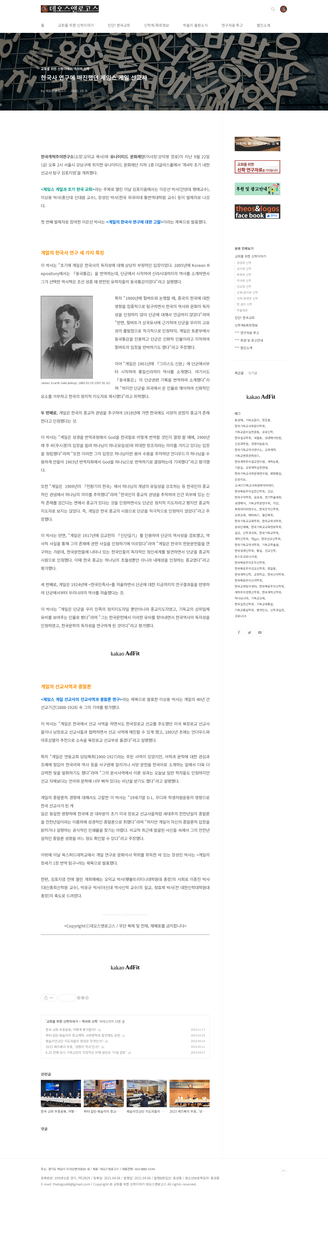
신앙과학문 (241, 444)
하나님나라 (241, 598)
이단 (276, 503)
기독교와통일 (265, 604)
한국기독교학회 (269, 533)
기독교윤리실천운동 (247, 432)
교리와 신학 (244, 268)
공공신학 (267, 432)
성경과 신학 (244, 263)
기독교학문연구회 (259, 503)
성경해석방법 (273, 438)
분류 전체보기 (244, 248)
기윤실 (239, 467)
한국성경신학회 (244, 550)
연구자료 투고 (232, 25)
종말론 (272, 568)
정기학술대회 (273, 497)
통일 (259, 550)
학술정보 (242, 310)
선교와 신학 (244, 286)
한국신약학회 (276, 574)
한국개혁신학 (243, 574)
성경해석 (240, 503)
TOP (283, 1234)
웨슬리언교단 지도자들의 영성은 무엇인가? (74, 1105)
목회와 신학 (244, 274)
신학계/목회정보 (156, 25)
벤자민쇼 (262, 610)
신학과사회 (250, 533)
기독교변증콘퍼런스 (247, 455)
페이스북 (239, 632)
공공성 (258, 497)
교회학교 (259, 574)
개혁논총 (273, 461)
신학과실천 (277, 610)
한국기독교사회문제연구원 (251, 473)
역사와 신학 (89, 1085)
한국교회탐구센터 (246, 586)
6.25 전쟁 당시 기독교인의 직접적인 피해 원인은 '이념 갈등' (86, 1116)
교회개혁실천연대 (257, 467)
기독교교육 (258, 598)
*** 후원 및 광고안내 (249, 340)
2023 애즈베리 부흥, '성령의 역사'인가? (72, 1110)
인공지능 (240, 479)
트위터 (249, 632)
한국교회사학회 (271, 521)
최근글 (239, 373)
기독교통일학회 (244, 610)
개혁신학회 (241, 539)
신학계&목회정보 (246, 325)
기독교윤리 (252, 420)
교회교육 (240, 515)
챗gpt (255, 539)
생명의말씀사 (259, 444)
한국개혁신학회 (271, 592)
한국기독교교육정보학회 (266, 527)
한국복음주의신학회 (271, 586)
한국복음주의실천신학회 (250, 491)
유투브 (260, 632)
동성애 (239, 420)
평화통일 (275, 473)
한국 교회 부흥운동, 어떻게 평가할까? (71, 1093)
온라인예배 (241, 527)
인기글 (252, 373)
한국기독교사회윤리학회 (250, 426)
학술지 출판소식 (195, 25)
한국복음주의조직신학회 (250, 562)
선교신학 (270, 550)
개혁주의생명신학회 (247, 592)
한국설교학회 (243, 438)
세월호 (258, 438)
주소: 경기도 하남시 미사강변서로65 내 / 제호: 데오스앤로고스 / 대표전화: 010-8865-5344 (98, 1233)
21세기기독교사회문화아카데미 (254, 485)
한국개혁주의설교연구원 (250, 461)
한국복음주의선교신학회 (250, 568)
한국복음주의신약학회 (248, 580)
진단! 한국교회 (119, 25)
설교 (237, 533)
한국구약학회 (243, 497)
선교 (270, 491)
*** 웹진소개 (243, 347)
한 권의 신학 (244, 304)
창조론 (266, 420)
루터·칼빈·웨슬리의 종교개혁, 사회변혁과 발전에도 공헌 (83, 1099)
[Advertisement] (125, 1014)
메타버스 (253, 515)
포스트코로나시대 (246, 556)
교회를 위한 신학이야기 (76, 25)
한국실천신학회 (244, 604)
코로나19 (240, 616)
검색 (273, 9)
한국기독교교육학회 (247, 521)
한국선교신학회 (271, 539)
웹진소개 (263, 25)
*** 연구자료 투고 (247, 332)
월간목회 (267, 515)
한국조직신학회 (269, 509)
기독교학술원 (270, 545)
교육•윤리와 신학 (247, 292)
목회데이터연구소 (246, 509)
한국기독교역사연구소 (248, 450)
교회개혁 (270, 450)
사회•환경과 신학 (247, 298)
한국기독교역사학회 (247, 545)
